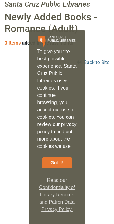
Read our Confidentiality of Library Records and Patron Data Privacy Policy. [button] (57, 195)
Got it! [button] (56, 162)
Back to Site (93, 62)
